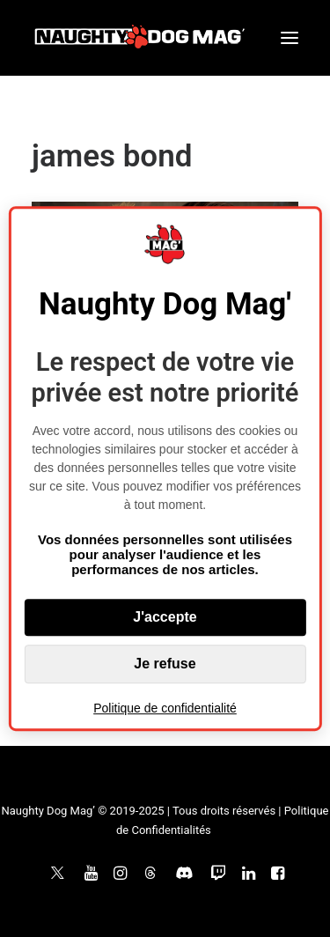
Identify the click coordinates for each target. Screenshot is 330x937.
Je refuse (164, 663)
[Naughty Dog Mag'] (140, 38)
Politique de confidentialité (165, 708)
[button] (289, 38)
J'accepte (164, 616)
